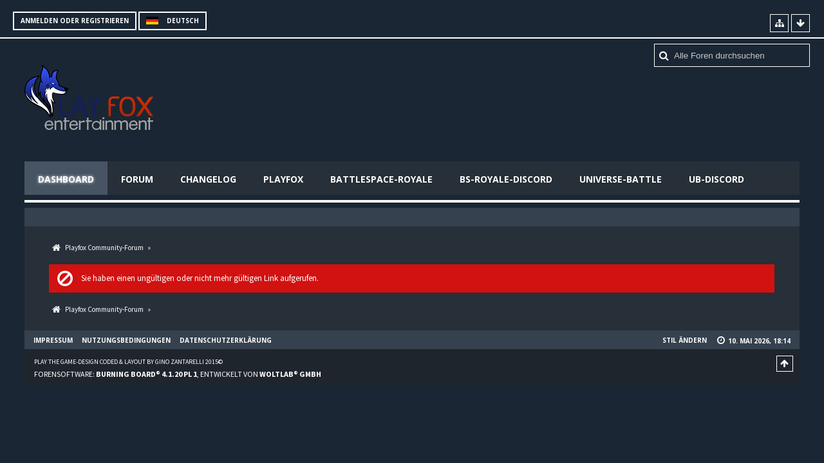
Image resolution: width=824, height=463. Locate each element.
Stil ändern (684, 340)
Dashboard (66, 179)
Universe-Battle (620, 179)
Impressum (53, 340)
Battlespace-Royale (381, 179)
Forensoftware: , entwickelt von (177, 374)
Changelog (208, 179)
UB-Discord (716, 179)
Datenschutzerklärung (226, 340)
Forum (137, 179)
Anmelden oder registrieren (75, 20)
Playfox (283, 179)
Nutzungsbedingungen (126, 340)
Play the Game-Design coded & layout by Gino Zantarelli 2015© (128, 362)
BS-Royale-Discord (506, 179)
